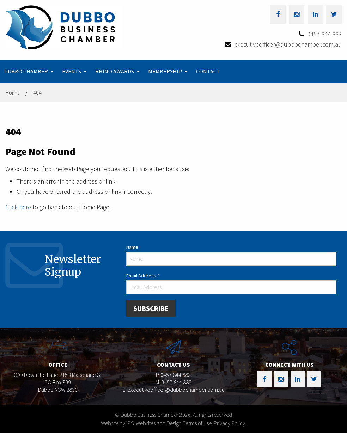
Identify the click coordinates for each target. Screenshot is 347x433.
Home (13, 92)
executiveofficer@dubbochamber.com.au (288, 44)
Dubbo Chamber (26, 71)
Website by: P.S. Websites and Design (141, 423)
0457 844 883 (324, 34)
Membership (165, 71)
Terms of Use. (198, 423)
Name (132, 247)
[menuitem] (29, 71)
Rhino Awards (114, 71)
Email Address (142, 275)
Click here (18, 207)
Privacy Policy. (230, 423)
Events (71, 71)
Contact (208, 71)
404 (37, 92)
